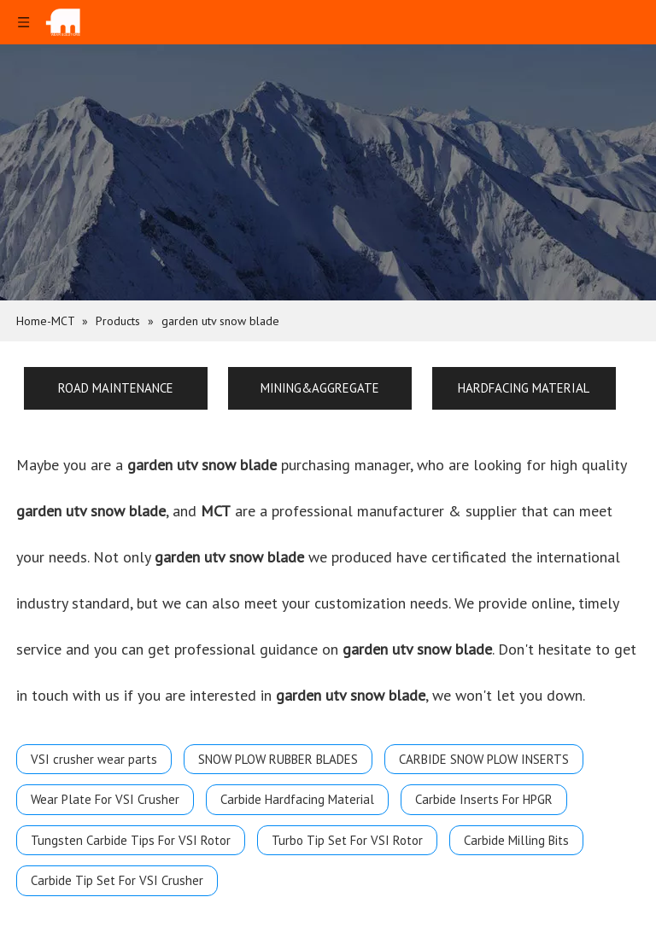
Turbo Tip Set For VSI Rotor (347, 840)
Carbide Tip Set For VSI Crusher (117, 880)
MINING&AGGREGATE (320, 388)
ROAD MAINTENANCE (115, 388)
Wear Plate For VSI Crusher (105, 799)
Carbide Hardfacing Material (297, 799)
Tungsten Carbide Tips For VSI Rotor (131, 840)
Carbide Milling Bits (516, 840)
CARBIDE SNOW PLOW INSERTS (484, 759)
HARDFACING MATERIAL (523, 388)
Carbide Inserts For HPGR (484, 799)
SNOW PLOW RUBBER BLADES (278, 759)
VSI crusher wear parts (94, 759)
